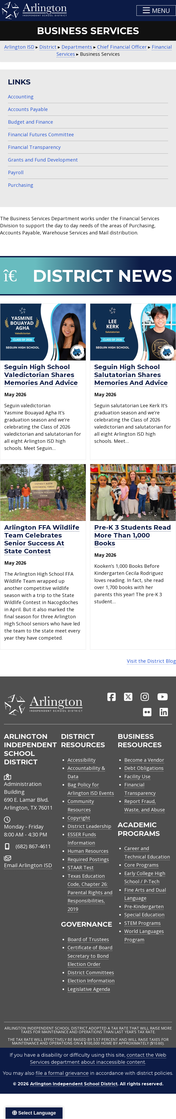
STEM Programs (142, 923)
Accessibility (82, 760)
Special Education (144, 914)
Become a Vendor (144, 760)
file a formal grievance (62, 1073)
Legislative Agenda (89, 989)
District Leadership (89, 826)
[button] (156, 10)
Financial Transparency (34, 147)
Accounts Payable (28, 109)
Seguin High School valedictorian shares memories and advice (41, 375)
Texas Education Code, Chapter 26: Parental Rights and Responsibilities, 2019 (90, 892)
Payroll (15, 172)
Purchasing (20, 185)
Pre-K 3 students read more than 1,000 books (132, 535)
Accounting (21, 96)
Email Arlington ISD (28, 865)
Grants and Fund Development (43, 160)
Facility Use (137, 776)
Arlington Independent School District (73, 1083)
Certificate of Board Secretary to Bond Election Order (90, 955)
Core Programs (141, 865)
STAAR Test (81, 867)
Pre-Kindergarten (144, 906)
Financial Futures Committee (41, 134)
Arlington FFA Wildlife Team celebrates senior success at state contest (41, 539)
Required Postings (88, 859)
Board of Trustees (88, 939)
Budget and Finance (30, 122)
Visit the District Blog (151, 661)
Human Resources (88, 851)
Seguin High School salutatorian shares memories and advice (131, 375)
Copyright (79, 818)
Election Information (91, 980)
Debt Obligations (144, 768)
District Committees (91, 972)
